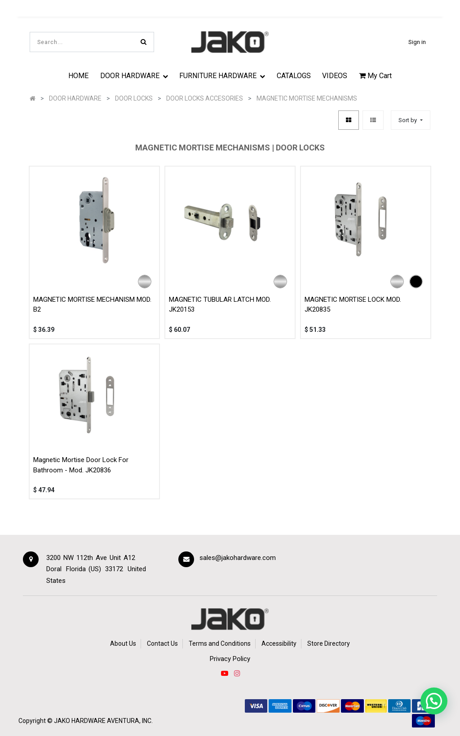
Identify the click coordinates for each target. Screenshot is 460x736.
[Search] (143, 42)
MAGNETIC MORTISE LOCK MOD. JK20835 (353, 302)
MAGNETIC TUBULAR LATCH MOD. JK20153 (220, 302)
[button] (410, 118)
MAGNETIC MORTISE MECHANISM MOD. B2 (92, 302)
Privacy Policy (230, 659)
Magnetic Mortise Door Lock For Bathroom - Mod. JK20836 (80, 463)
